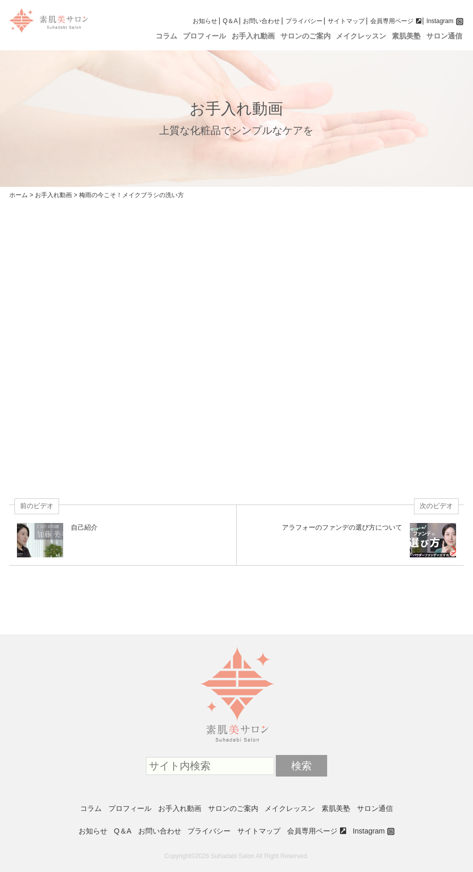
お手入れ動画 (253, 36)
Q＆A (230, 21)
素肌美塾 (406, 36)
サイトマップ (346, 21)
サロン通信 (444, 36)
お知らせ (205, 21)
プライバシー (304, 21)
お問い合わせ (261, 21)
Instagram (439, 21)
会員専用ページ (391, 21)
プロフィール (204, 36)
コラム (166, 36)
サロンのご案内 (305, 36)
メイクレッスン (361, 36)
